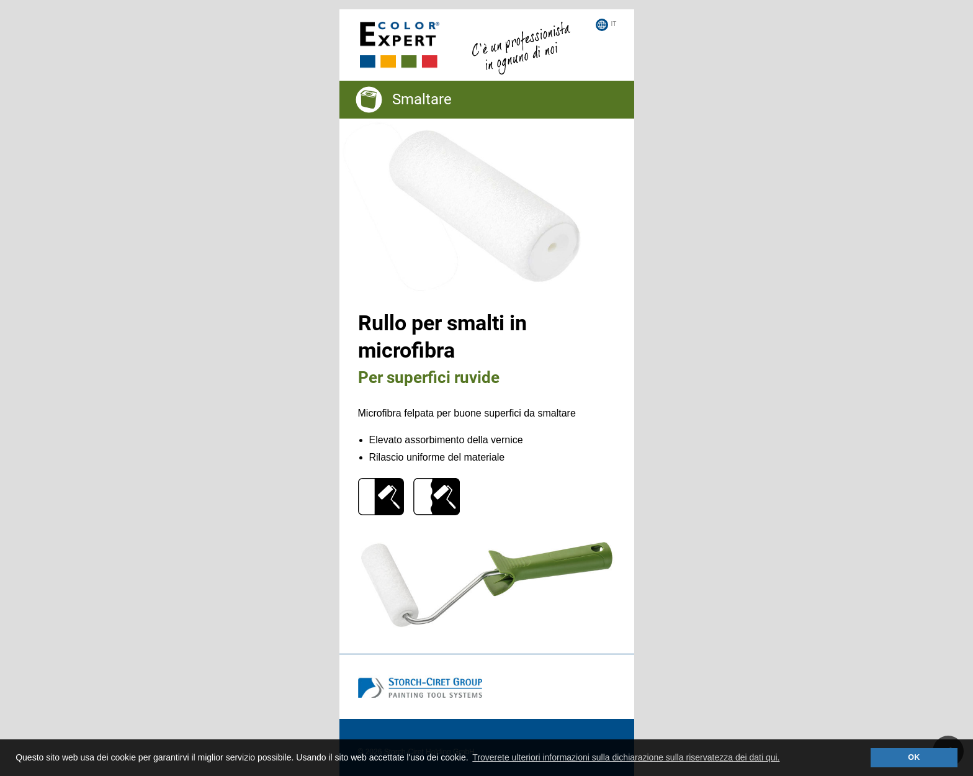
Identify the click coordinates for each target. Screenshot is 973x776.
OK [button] (914, 757)
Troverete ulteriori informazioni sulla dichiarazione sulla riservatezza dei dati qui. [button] (625, 757)
